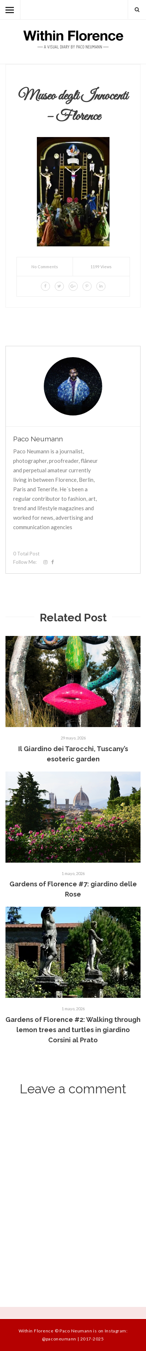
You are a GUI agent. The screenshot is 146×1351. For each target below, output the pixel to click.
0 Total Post (26, 554)
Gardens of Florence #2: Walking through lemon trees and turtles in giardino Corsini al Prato (73, 1030)
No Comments (44, 266)
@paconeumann (59, 1339)
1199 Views (101, 266)
